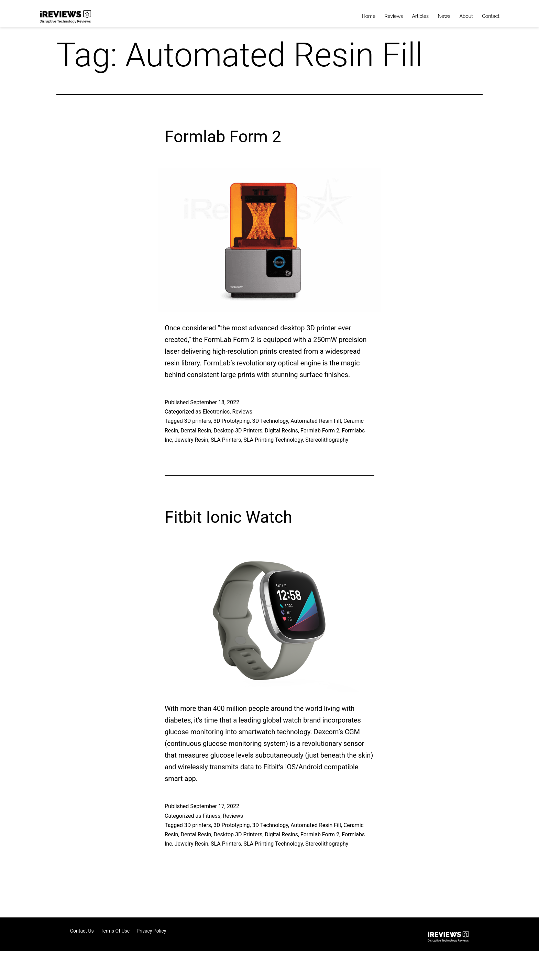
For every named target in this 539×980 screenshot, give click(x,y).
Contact (490, 16)
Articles (420, 16)
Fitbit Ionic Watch (228, 517)
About (466, 16)
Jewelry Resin (191, 440)
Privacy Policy (151, 931)
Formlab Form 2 (223, 136)
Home (369, 16)
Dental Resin (195, 430)
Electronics (216, 411)
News (444, 16)
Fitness (211, 816)
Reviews (394, 16)
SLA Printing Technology (273, 440)
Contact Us (82, 931)
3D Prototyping (231, 421)
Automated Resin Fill (315, 421)
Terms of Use (115, 931)
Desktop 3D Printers (238, 430)
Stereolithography (326, 440)
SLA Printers (226, 440)
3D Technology (270, 421)
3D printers (197, 421)
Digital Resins (281, 430)
